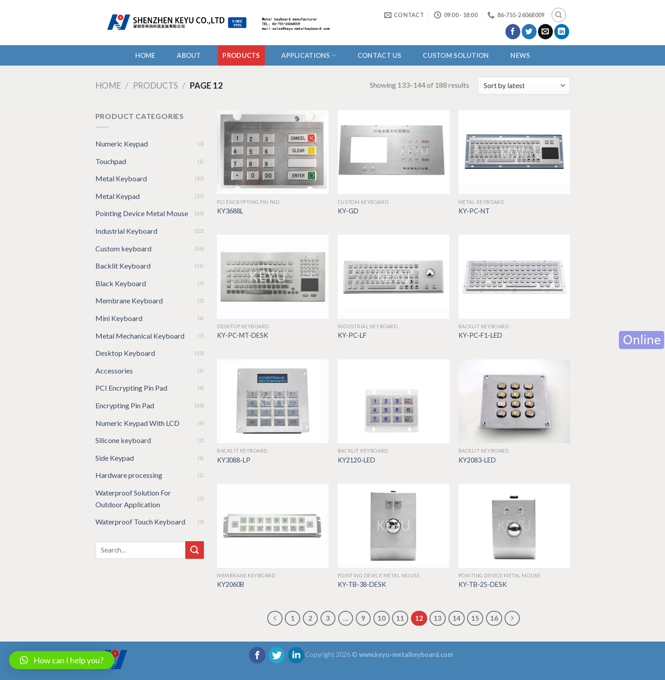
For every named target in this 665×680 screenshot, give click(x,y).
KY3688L (230, 211)
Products (240, 55)
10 (381, 618)
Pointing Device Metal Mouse (141, 213)
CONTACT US (379, 55)
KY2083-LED (477, 460)
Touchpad (110, 161)
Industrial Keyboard (126, 231)
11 (400, 618)
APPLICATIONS (308, 55)
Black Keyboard (120, 283)
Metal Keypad (117, 196)
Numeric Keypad (121, 143)
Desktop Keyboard (125, 353)
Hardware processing (128, 475)
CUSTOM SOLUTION (456, 55)
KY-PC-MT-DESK (242, 335)
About (189, 55)
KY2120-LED (356, 460)
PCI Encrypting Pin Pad (131, 387)
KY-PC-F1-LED (480, 335)
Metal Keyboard (121, 178)
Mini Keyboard (118, 318)
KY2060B (230, 584)
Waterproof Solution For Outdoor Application (133, 498)
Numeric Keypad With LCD (137, 423)
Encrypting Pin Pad (124, 405)
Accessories (114, 370)
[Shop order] (524, 85)
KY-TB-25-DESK (482, 584)
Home (145, 55)
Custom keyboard (123, 248)
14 (457, 618)
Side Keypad (114, 457)
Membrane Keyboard (129, 300)
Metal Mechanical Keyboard (139, 335)
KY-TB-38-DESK (362, 584)
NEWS (520, 55)
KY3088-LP (233, 460)
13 (438, 618)
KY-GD (348, 211)
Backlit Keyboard (123, 265)
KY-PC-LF (352, 335)
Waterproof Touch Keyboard (140, 521)
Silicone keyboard (123, 440)
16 (494, 618)
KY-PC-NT (474, 211)
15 (475, 618)
